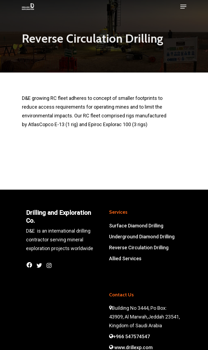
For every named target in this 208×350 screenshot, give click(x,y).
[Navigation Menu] (183, 6)
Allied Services (125, 258)
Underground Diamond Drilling (142, 236)
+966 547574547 (129, 336)
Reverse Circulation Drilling (139, 247)
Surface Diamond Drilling (136, 225)
